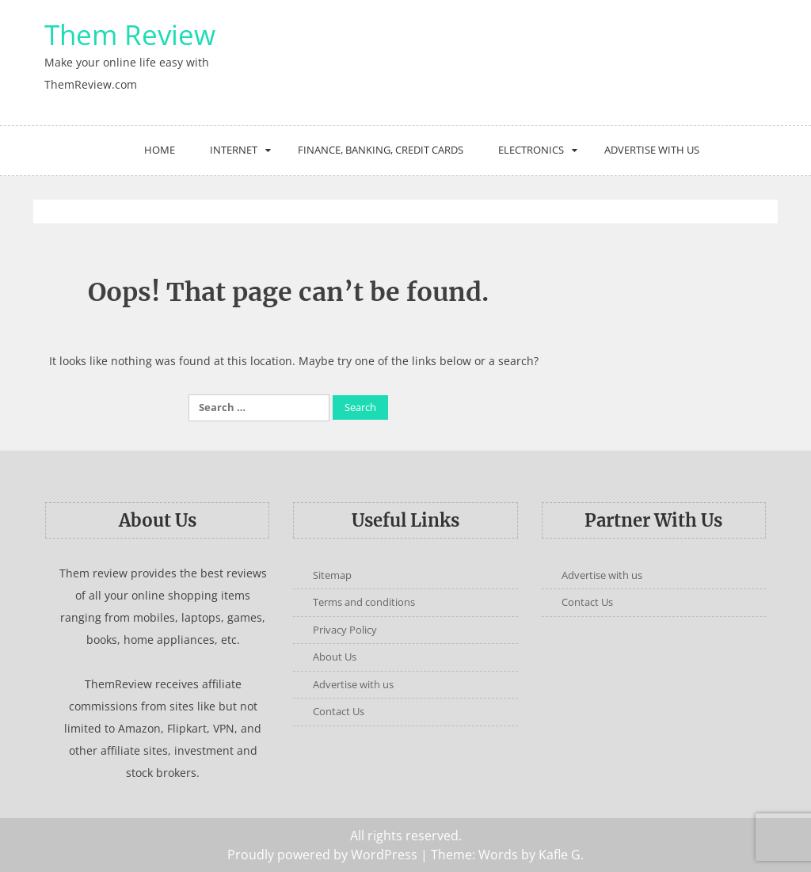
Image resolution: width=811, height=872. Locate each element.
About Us (334, 656)
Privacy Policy (345, 630)
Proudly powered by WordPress (322, 854)
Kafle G (560, 854)
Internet (233, 150)
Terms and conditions (364, 602)
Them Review (129, 34)
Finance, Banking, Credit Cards (380, 150)
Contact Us (338, 711)
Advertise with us (651, 150)
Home (159, 150)
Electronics (531, 150)
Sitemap (332, 575)
